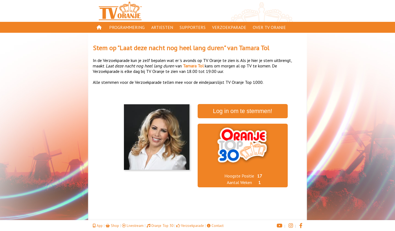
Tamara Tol (254, 48)
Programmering (127, 27)
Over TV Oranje (269, 27)
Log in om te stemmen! (242, 111)
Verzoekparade (229, 27)
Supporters (193, 27)
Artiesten (162, 27)
